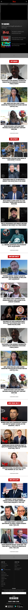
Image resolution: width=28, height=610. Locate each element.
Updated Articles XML (4, 575)
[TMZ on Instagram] (17, 598)
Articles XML (3, 572)
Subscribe (25, 593)
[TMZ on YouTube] (15, 598)
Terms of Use (3, 566)
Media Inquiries (17, 569)
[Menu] (1, 1)
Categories (3, 577)
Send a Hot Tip (17, 565)
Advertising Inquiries (18, 568)
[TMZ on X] (13, 598)
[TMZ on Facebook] (10, 598)
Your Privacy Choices (6, 569)
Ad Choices (3, 568)
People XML (3, 583)
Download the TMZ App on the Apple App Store (9, 606)
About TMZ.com (4, 563)
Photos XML (3, 584)
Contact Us (16, 563)
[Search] (26, 1)
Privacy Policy (15, 590)
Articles (2, 571)
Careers (16, 566)
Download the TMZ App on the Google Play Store (18, 606)
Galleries (2, 580)
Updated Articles (4, 574)
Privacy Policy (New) (4, 565)
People (2, 581)
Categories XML (4, 578)
